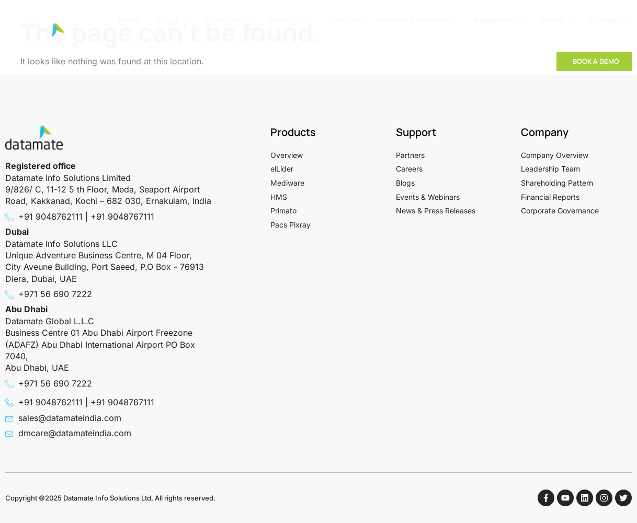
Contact (610, 21)
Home (129, 20)
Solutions (228, 21)
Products (291, 21)
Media (557, 21)
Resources (499, 21)
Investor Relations (418, 21)
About (173, 21)
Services (345, 20)
